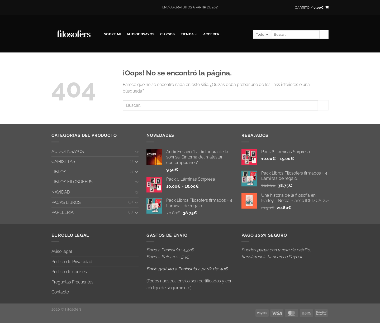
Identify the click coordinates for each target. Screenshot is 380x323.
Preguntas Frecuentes (72, 282)
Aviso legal (61, 251)
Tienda (189, 34)
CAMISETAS (63, 161)
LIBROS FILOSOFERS (72, 181)
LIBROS (58, 171)
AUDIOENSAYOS (140, 34)
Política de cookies (69, 271)
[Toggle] (136, 161)
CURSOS (167, 34)
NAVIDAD (60, 192)
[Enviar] (324, 34)
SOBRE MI (112, 34)
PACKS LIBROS (66, 202)
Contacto (60, 292)
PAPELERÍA (62, 212)
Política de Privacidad (71, 261)
